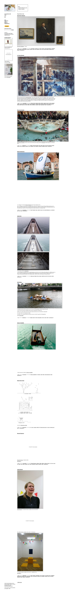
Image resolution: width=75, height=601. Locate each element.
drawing (53, 103)
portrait (28, 49)
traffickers (33, 104)
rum (34, 146)
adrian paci (32, 276)
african (32, 103)
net (46, 427)
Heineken (23, 146)
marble (43, 276)
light (25, 576)
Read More (19, 461)
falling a (43, 463)
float (36, 317)
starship (36, 464)
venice (21, 210)
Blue (5, 17)
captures (44, 103)
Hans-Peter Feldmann (21, 15)
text (17, 428)
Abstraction (24, 145)
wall (52, 49)
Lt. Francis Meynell (20, 55)
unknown (50, 49)
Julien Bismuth (20, 469)
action (31, 575)
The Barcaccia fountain (20, 142)
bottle (41, 145)
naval (23, 49)
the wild (44, 49)
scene (34, 49)
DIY (38, 48)
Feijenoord (43, 142)
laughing (23, 576)
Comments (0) (49, 104)
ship (40, 49)
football (53, 145)
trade (31, 104)
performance (28, 576)
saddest (43, 576)
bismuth (34, 575)
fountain (18, 146)
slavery (29, 104)
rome (29, 146)
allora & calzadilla (33, 374)
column (40, 276)
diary (47, 103)
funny (50, 575)
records (20, 104)
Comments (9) (46, 464)
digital (38, 427)
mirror (52, 463)
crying (41, 575)
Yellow (5, 15)
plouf (31, 576)
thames (52, 576)
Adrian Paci (19, 216)
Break (44, 145)
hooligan (26, 146)
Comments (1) (22, 428)
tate (48, 576)
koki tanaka (39, 317)
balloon (31, 145)
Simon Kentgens (7, 584)
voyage (52, 276)
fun (50, 463)
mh (18, 48)
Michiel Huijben (12, 584)
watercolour (42, 104)
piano (24, 464)
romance (31, 49)
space (31, 464)
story (42, 49)
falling (41, 463)
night (21, 464)
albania (35, 276)
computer (35, 427)
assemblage (33, 48)
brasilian (36, 103)
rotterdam (31, 146)
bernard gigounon (33, 463)
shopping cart (52, 427)
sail (17, 210)
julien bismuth (19, 576)
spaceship (33, 464)
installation (53, 48)
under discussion (47, 374)
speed (42, 374)
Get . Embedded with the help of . (8, 34)
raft (42, 317)
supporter (40, 146)
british (39, 103)
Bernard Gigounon (20, 433)
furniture (39, 374)
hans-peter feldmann (48, 48)
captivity (42, 103)
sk (18, 145)
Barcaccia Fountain (36, 145)
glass (21, 146)
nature (19, 464)
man (18, 49)
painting (25, 49)
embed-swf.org (6, 35)
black (34, 103)
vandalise (43, 146)
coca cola (46, 145)
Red (5, 16)
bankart (31, 317)
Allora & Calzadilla (20, 322)
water (39, 104)
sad (41, 576)
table (43, 374)
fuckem (46, 463)
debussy (38, 463)
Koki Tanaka (19, 282)
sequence (37, 49)
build (33, 317)
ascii (32, 427)
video (50, 276)
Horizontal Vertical (7, 28)
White (5, 14)
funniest (47, 575)
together (47, 49)
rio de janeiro (35, 576)
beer (39, 145)
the (48, 276)
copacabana (37, 575)
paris (45, 276)
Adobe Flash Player (9, 33)
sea (35, 49)
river (43, 317)
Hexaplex (6, 588)
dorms (51, 103)
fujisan (48, 463)
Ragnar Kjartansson (20, 151)
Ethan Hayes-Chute (20, 380)
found (40, 48)
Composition (24, 48)
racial (18, 104)
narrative (20, 49)
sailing (23, 104)
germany (43, 48)
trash (45, 317)
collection (36, 48)
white (45, 104)
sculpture (36, 146)
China (38, 276)
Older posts (19, 582)
